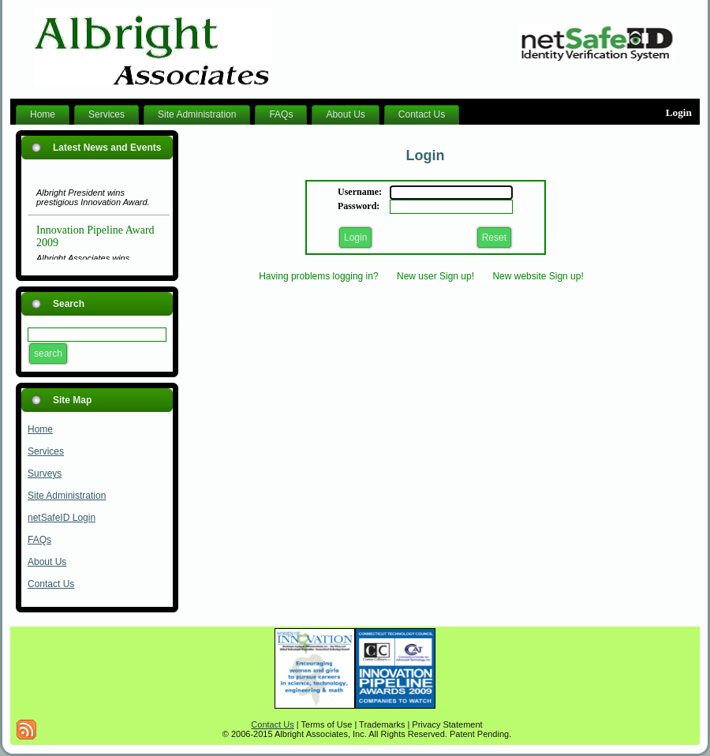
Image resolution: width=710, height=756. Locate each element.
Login (679, 112)
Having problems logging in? (318, 276)
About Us (47, 561)
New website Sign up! (537, 276)
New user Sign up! (435, 276)
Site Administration (67, 495)
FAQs (39, 539)
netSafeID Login (61, 517)
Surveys (45, 473)
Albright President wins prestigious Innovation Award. (93, 198)
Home (40, 429)
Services (46, 451)
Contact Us (51, 583)
